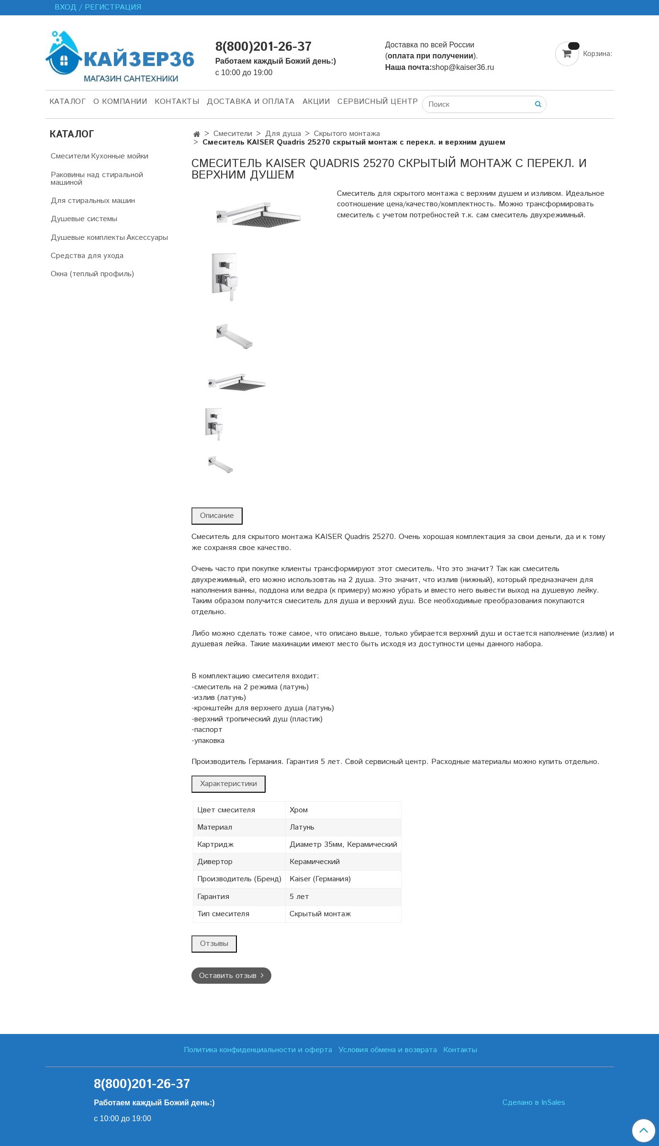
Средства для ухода (87, 255)
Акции (316, 101)
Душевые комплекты (88, 237)
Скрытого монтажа (347, 133)
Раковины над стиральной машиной (97, 178)
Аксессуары (147, 237)
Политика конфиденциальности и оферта (258, 1050)
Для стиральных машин (93, 200)
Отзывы (214, 943)
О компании (120, 101)
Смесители (232, 133)
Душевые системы (84, 219)
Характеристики (228, 783)
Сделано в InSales (534, 1103)
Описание (217, 515)
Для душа (283, 133)
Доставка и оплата (251, 101)
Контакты (177, 101)
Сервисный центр (377, 101)
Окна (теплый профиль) (92, 274)
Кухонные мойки (119, 156)
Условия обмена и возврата (387, 1050)
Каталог (67, 101)
